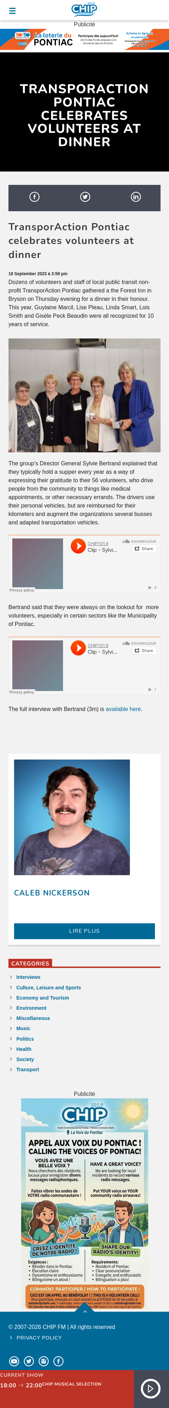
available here (123, 709)
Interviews (28, 977)
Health (23, 1049)
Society (25, 1059)
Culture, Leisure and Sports (48, 987)
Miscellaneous (33, 1018)
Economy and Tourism (42, 998)
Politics (25, 1039)
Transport (27, 1069)
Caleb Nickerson (52, 893)
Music (23, 1028)
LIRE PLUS (84, 931)
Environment (31, 1008)
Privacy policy (39, 1338)
